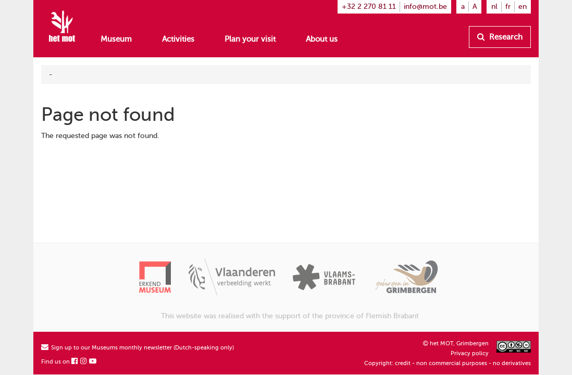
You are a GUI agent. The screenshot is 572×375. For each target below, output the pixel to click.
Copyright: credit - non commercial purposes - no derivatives (447, 363)
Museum (116, 39)
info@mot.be (425, 6)
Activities (178, 39)
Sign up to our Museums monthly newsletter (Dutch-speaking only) (137, 347)
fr (508, 6)
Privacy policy (470, 353)
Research (500, 37)
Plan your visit (250, 39)
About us (322, 39)
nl (494, 6)
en (522, 6)
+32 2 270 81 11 (369, 6)
